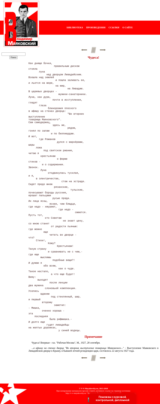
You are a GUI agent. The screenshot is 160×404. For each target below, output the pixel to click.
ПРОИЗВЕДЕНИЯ (95, 27)
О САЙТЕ (127, 27)
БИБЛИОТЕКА (75, 27)
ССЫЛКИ (114, 27)
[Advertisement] (99, 10)
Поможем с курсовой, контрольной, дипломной (112, 398)
